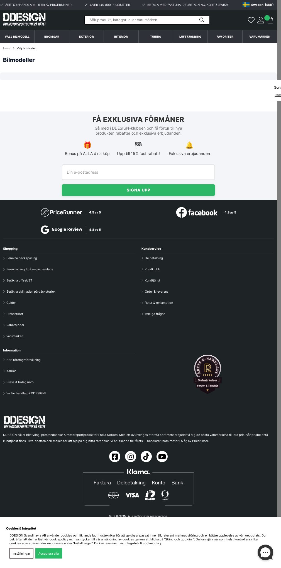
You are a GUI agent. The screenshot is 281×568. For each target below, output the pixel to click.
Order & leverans (156, 291)
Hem (7, 48)
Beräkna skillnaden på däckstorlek (30, 291)
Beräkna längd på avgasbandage (29, 269)
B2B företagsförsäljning (23, 360)
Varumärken (259, 36)
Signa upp (138, 190)
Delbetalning (154, 258)
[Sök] (147, 20)
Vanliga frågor (155, 314)
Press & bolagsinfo (20, 382)
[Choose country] (258, 5)
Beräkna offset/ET (19, 280)
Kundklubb (152, 269)
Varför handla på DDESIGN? (26, 393)
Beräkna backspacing (21, 258)
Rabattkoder (15, 325)
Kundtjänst (152, 280)
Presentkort (14, 314)
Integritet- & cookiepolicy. (143, 543)
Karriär (11, 371)
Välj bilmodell (17, 36)
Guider (11, 303)
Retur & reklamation (159, 303)
